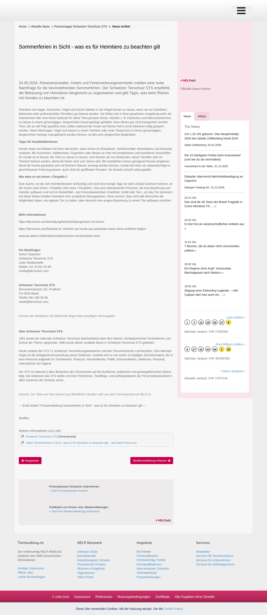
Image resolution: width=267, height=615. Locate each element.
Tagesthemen (86, 572)
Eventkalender (86, 555)
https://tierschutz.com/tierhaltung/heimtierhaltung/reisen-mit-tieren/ (61, 221)
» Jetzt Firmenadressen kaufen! (68, 490)
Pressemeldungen (148, 576)
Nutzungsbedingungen (133, 596)
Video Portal (85, 576)
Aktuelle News (40, 26)
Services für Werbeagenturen (215, 564)
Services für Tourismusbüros (214, 555)
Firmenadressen (147, 555)
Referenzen (103, 596)
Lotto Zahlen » (236, 317)
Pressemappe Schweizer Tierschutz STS (80, 26)
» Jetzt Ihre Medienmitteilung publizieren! (73, 511)
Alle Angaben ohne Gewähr (195, 596)
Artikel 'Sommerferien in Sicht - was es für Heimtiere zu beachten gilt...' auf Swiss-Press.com (81, 442)
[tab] (187, 116)
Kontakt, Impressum (31, 568)
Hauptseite (30, 460)
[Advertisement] (211, 50)
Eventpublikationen (149, 564)
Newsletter (203, 551)
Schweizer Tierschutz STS (41, 436)
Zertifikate (162, 596)
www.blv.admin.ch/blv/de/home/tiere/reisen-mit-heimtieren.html (59, 236)
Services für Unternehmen (213, 559)
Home (22, 26)
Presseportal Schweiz (91, 564)
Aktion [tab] (202, 116)
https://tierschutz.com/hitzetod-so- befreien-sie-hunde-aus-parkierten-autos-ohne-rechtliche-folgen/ (82, 228)
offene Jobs (25, 572)
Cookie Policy (173, 608)
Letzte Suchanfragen (31, 576)
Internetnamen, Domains (153, 568)
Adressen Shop (87, 551)
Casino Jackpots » (233, 371)
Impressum (81, 596)
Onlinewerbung (146, 572)
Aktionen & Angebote (91, 568)
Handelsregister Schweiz (93, 559)
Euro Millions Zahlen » (230, 344)
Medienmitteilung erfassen (151, 460)
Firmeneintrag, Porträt (151, 559)
